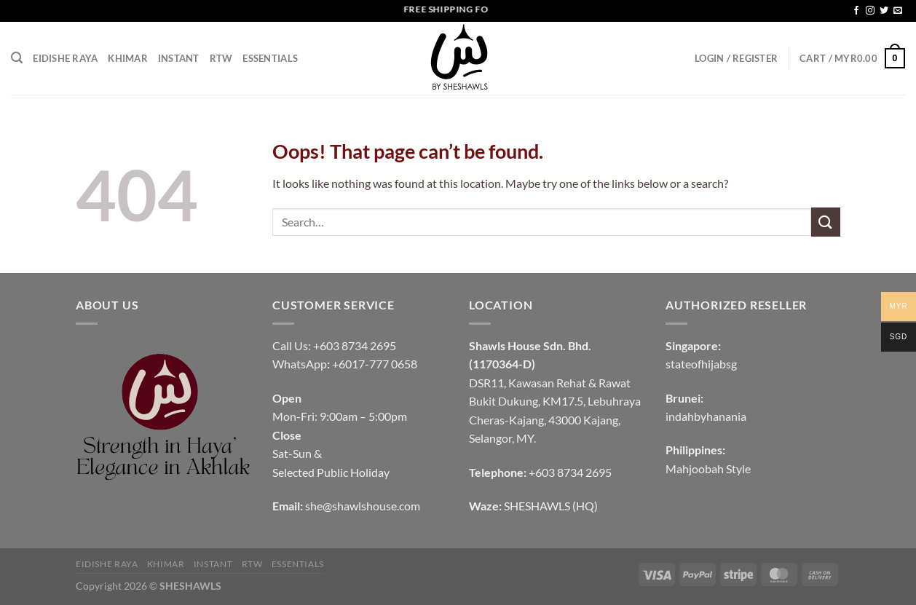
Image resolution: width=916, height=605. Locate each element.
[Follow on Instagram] (870, 11)
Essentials (270, 58)
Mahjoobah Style (708, 468)
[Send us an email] (897, 11)
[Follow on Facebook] (856, 11)
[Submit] (825, 221)
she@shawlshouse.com (362, 506)
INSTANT (179, 58)
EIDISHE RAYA (65, 58)
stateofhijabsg (701, 364)
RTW (221, 58)
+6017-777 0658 (374, 364)
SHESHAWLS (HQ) (551, 506)
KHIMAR (128, 58)
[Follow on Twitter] (884, 11)
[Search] (17, 58)
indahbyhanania (706, 416)
